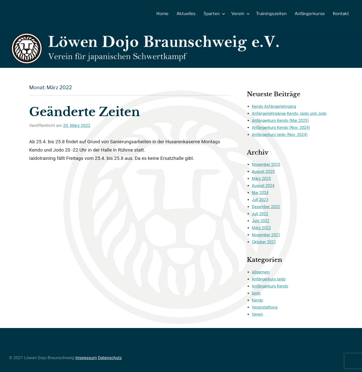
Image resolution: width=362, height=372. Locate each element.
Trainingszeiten (271, 13)
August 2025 (263, 171)
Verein (239, 13)
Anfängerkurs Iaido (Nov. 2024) (279, 134)
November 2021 (266, 234)
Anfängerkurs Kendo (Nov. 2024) (281, 127)
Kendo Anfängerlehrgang (274, 106)
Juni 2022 (260, 220)
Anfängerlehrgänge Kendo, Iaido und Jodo (289, 113)
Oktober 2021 (264, 242)
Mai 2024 (260, 192)
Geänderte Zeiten (84, 111)
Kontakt (341, 13)
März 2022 (261, 227)
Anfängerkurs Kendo (270, 286)
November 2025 (266, 164)
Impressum (86, 357)
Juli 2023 (260, 199)
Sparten (213, 13)
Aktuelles (186, 13)
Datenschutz (110, 357)
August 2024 (263, 185)
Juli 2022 (260, 213)
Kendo (257, 300)
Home (162, 13)
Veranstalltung (265, 307)
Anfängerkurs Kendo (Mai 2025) (280, 120)
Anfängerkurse (310, 13)
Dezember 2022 (266, 206)
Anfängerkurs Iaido (269, 279)
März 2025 (261, 178)
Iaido (256, 293)
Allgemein (261, 272)
